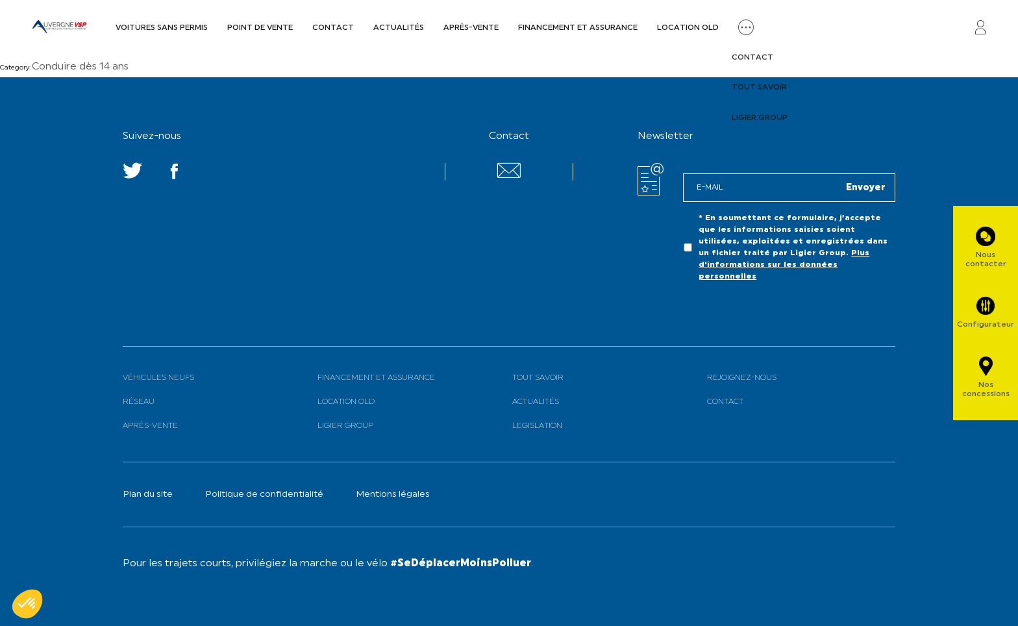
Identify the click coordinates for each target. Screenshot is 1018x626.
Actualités (398, 28)
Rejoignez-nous (741, 378)
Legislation (537, 426)
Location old (688, 28)
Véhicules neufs (158, 378)
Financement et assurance (578, 28)
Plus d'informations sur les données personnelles (784, 265)
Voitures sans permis (162, 28)
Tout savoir (538, 378)
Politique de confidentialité (264, 494)
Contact (333, 28)
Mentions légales (393, 494)
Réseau (139, 402)
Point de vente (260, 28)
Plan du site (148, 494)
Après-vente (471, 28)
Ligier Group (345, 426)
